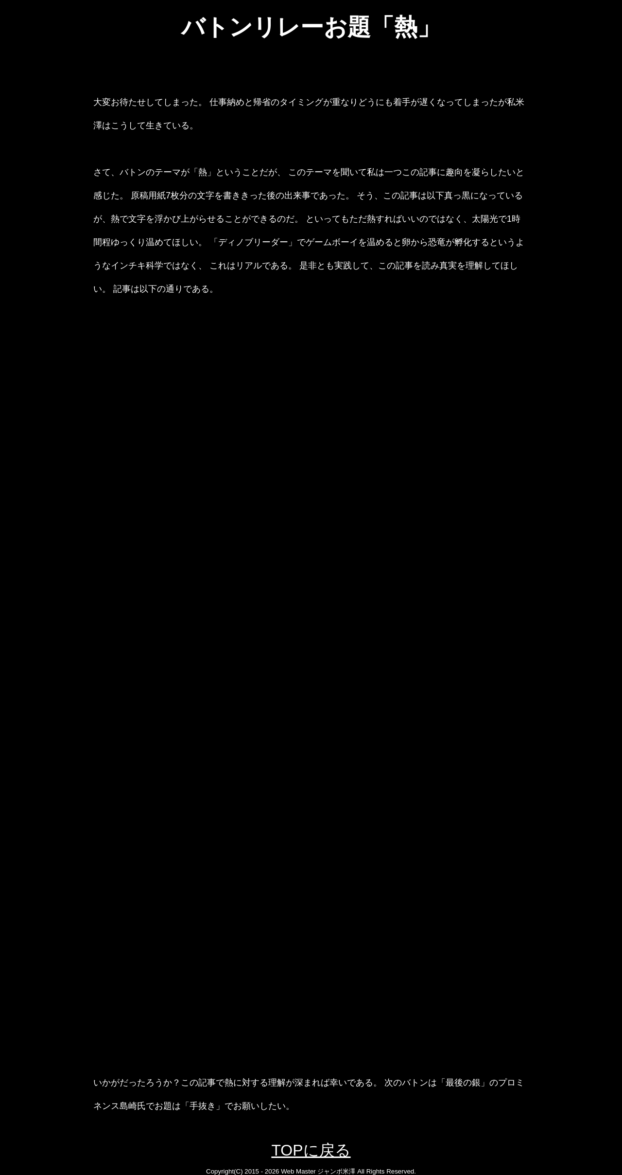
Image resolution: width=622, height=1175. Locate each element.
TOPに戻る (310, 1150)
